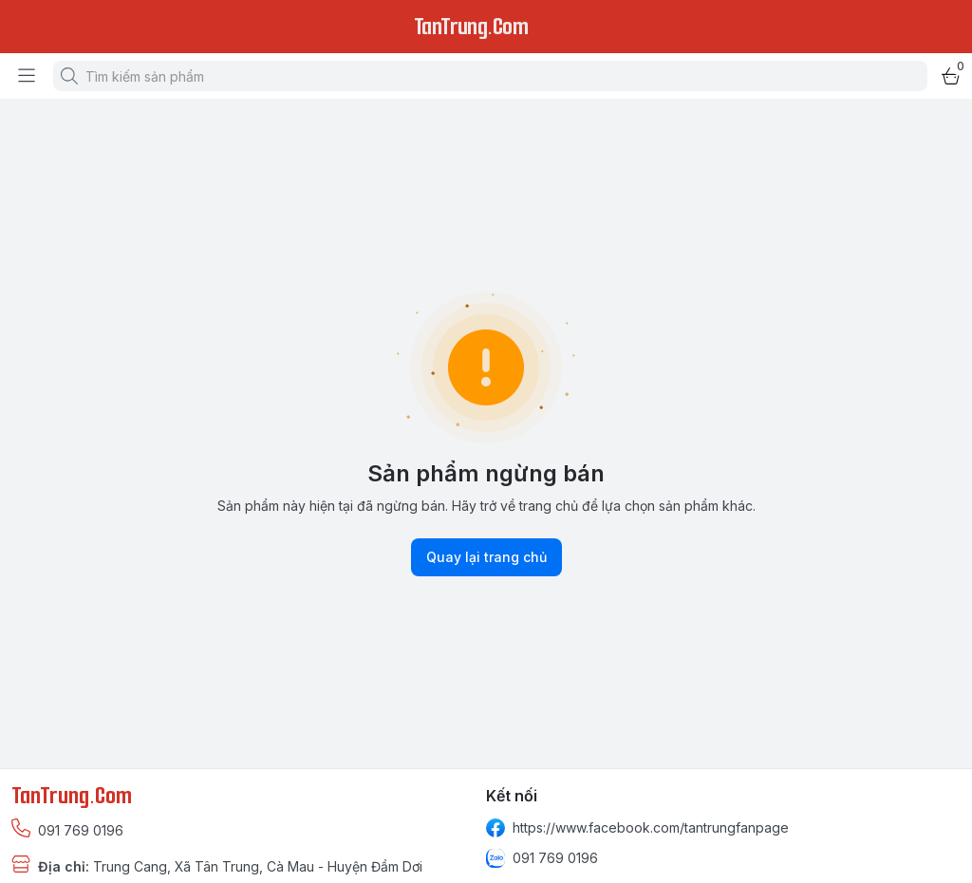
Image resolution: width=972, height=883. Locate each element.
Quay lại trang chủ (486, 557)
